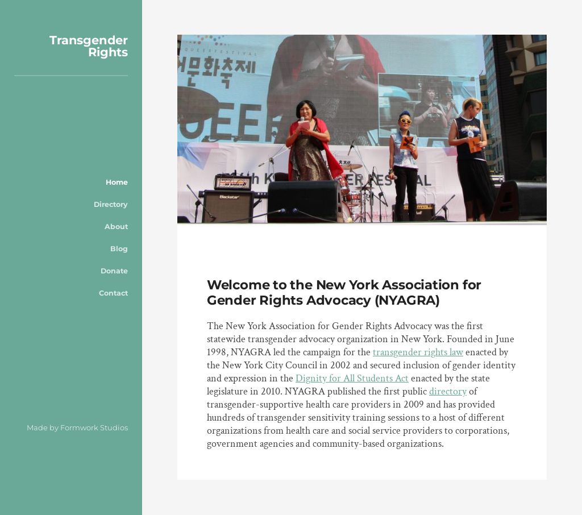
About (116, 226)
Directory (111, 204)
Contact (113, 293)
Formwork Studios (94, 427)
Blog (119, 248)
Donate (114, 271)
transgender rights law (418, 352)
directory (448, 391)
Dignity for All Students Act (352, 378)
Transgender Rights (88, 46)
